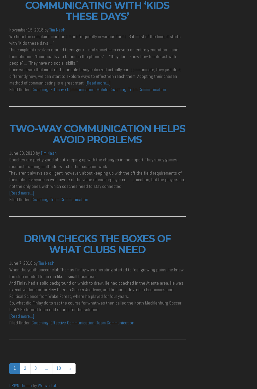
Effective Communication (72, 89)
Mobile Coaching (111, 89)
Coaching (40, 89)
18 (58, 368)
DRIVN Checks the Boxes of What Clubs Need (97, 244)
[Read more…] (98, 83)
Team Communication (147, 89)
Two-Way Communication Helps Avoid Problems (97, 134)
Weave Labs (49, 385)
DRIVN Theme (20, 385)
